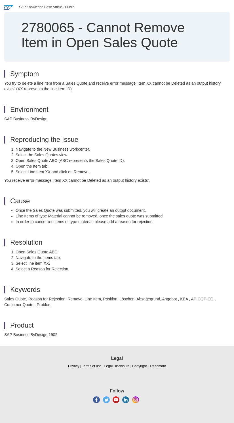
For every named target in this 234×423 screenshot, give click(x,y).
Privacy (73, 366)
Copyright (139, 366)
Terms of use (92, 366)
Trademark (157, 366)
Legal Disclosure (117, 366)
